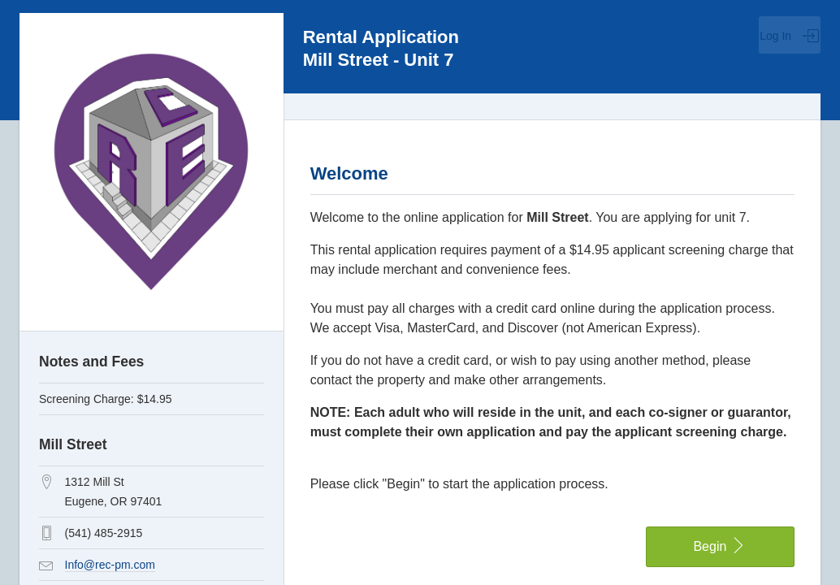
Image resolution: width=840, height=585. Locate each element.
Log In (790, 35)
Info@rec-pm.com (110, 564)
